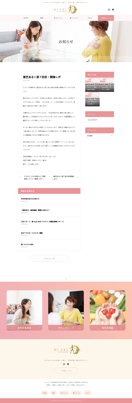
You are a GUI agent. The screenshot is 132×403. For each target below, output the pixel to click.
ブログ (90, 18)
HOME (26, 18)
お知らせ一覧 (49, 258)
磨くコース (74, 18)
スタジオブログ (92, 120)
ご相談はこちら (106, 18)
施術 (42, 18)
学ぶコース (58, 18)
